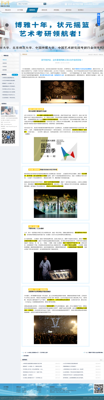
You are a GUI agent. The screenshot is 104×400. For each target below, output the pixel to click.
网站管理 (102, 398)
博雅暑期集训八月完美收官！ (70, 366)
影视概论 (18, 392)
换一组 (15, 74)
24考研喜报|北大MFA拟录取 (8, 92)
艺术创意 (24, 390)
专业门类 (18, 389)
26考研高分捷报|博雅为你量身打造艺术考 (32, 363)
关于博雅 (20, 10)
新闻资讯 (32, 10)
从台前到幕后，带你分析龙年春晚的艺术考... (73, 372)
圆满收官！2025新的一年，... (9, 83)
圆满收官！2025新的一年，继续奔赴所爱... (32, 366)
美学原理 (18, 390)
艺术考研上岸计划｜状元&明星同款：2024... (33, 369)
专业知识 (5, 66)
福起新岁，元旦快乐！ (28, 375)
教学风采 (68, 10)
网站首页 (8, 10)
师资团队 (56, 10)
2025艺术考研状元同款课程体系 (70, 363)
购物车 (57, 4)
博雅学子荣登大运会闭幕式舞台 (95, 352)
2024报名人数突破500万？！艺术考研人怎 (32, 377)
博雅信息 (6, 55)
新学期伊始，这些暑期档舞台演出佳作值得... (73, 377)
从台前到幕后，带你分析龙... (9, 97)
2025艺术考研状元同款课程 (8, 80)
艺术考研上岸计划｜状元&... (8, 89)
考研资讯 (5, 63)
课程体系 (44, 10)
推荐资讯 (4, 74)
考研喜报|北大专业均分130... (8, 94)
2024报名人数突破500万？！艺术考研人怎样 (37, 352)
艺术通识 (24, 389)
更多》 (101, 360)
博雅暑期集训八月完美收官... (9, 86)
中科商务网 (96, 398)
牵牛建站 (90, 398)
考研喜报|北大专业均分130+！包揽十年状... (33, 372)
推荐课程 (5, 70)
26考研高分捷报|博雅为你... (8, 77)
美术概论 (24, 392)
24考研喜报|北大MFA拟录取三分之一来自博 (73, 369)
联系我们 (81, 10)
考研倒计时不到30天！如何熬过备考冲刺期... (73, 375)
